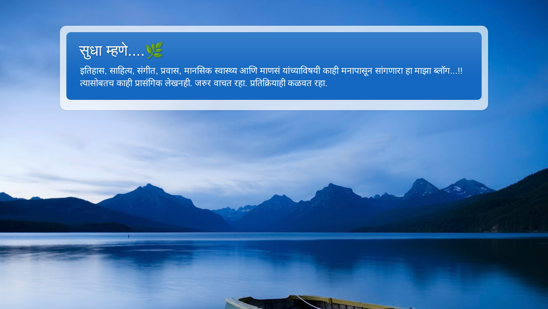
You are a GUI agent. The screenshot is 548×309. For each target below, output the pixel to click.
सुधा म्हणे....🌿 (121, 50)
